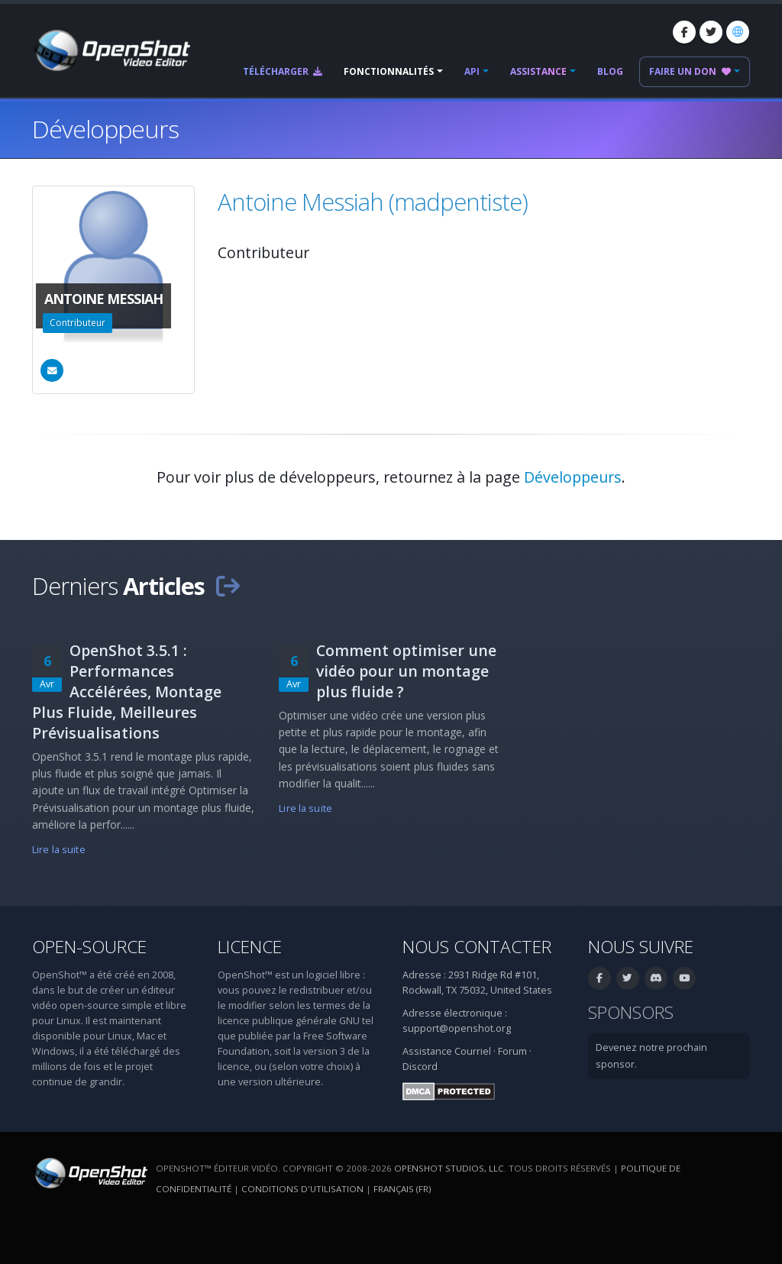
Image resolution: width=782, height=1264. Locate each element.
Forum (512, 1051)
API (472, 71)
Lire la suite (59, 849)
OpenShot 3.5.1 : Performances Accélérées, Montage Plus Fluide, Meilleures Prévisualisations (126, 691)
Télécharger (282, 71)
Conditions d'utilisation (302, 1188)
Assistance (538, 71)
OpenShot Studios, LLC (449, 1168)
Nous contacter (476, 947)
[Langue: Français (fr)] (737, 32)
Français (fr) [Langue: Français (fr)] (402, 1188)
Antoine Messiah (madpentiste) (373, 202)
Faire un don (690, 71)
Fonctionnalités (389, 71)
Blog (610, 71)
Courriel (472, 1051)
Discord (420, 1066)
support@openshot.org (456, 1028)
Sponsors (631, 1012)
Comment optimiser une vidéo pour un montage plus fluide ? (406, 671)
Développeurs (573, 477)
